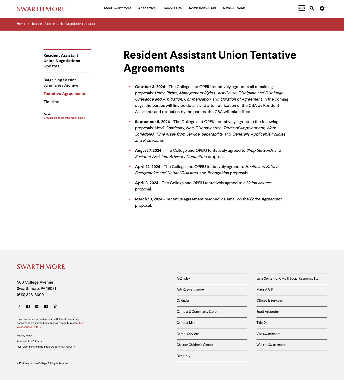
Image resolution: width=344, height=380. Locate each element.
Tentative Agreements (64, 94)
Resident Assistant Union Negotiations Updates (62, 61)
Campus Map (186, 323)
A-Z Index (183, 278)
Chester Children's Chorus (195, 345)
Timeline (51, 102)
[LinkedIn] (37, 307)
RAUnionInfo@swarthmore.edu (64, 118)
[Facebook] (27, 307)
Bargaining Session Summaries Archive (61, 83)
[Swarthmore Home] (41, 267)
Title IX (261, 323)
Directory (183, 356)
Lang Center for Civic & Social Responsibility (287, 278)
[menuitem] (117, 9)
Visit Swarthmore (268, 334)
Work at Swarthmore (271, 345)
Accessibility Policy (29, 341)
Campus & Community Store (197, 312)
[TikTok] (55, 307)
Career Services (188, 334)
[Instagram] (19, 307)
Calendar (183, 300)
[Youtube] (46, 307)
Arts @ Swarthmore (190, 289)
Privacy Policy (26, 336)
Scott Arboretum (268, 312)
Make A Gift (264, 289)
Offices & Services (269, 300)
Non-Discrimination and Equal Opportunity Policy (46, 347)
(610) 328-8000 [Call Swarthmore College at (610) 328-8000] (30, 295)
